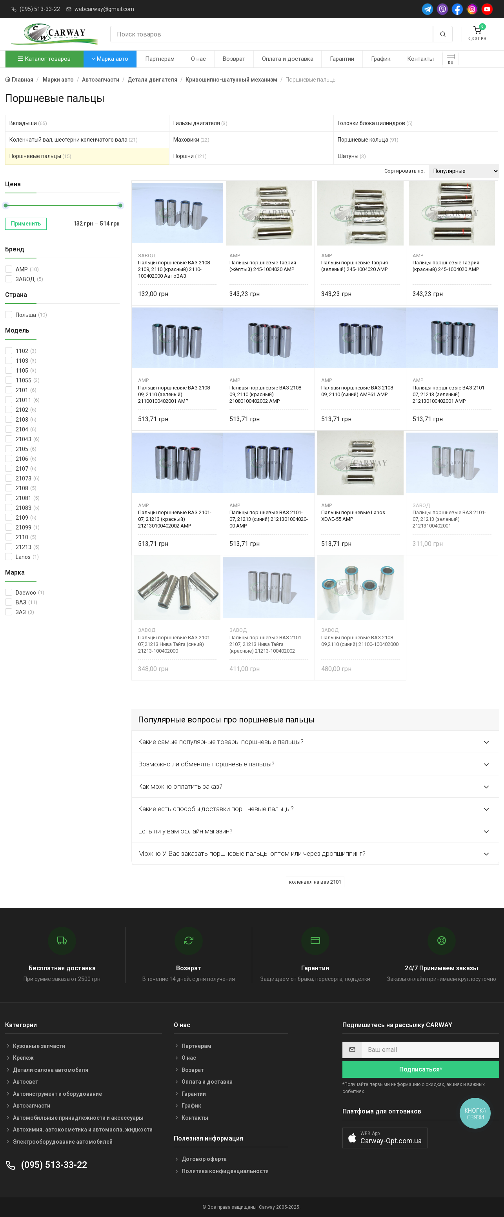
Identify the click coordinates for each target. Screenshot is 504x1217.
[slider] (5, 205)
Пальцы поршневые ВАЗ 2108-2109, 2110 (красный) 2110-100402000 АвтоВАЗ (174, 269)
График (381, 58)
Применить (26, 223)
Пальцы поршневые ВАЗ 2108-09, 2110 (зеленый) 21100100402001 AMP (174, 394)
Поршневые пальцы (40, 156)
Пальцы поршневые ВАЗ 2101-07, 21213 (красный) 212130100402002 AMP (174, 519)
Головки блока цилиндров (375, 123)
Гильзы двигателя (200, 123)
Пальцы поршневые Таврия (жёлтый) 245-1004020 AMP (262, 266)
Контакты (420, 58)
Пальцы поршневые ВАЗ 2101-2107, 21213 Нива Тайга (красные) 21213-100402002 (266, 644)
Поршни (190, 156)
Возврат (234, 58)
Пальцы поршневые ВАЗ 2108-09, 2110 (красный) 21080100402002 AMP (266, 394)
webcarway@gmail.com (104, 9)
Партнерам (160, 58)
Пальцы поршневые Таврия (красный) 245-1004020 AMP (446, 266)
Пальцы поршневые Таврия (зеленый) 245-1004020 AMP (354, 266)
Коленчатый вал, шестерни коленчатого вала (73, 139)
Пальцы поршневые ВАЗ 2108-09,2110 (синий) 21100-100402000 (359, 641)
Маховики (191, 139)
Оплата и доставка (287, 58)
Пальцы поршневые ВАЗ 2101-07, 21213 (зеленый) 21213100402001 (449, 519)
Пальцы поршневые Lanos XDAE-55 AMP (353, 515)
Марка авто (109, 58)
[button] (385, 1138)
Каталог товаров (44, 58)
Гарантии (342, 58)
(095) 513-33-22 (40, 9)
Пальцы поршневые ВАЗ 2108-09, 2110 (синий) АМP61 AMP (358, 391)
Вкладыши (28, 123)
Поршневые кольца (368, 139)
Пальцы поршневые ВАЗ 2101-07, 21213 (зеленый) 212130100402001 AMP (449, 394)
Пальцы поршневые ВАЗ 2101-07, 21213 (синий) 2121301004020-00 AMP (268, 519)
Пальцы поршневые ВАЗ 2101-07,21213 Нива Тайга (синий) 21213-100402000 (174, 644)
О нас (198, 58)
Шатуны (352, 156)
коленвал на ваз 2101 (315, 882)
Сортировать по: (404, 171)
